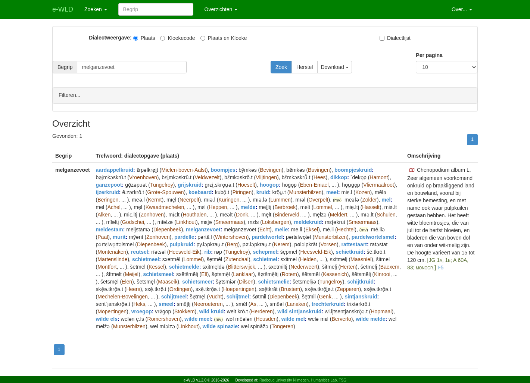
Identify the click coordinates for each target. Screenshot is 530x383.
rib (207, 251)
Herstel (304, 67)
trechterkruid (328, 304)
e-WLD (62, 9)
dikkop (338, 177)
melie (281, 229)
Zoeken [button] (95, 9)
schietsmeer (197, 281)
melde (247, 207)
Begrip (64, 67)
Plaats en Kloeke (223, 38)
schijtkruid (360, 281)
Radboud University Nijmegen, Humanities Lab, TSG (302, 380)
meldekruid (308, 222)
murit (119, 237)
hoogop (269, 184)
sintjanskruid (360, 296)
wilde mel (293, 319)
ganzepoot (109, 184)
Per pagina (429, 55)
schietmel (265, 259)
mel (385, 199)
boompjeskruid (353, 169)
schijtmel (238, 296)
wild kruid (211, 311)
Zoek (281, 67)
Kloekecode (177, 38)
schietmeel (145, 259)
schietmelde (184, 266)
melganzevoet (203, 229)
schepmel (265, 251)
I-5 (440, 267)
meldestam (109, 229)
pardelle (184, 237)
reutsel (139, 251)
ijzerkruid (107, 192)
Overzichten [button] (221, 9)
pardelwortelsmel (373, 237)
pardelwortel (267, 237)
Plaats (144, 38)
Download (334, 67)
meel (332, 192)
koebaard (200, 192)
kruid (262, 192)
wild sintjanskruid (299, 311)
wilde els (107, 319)
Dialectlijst (395, 38)
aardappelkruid (114, 169)
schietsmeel (158, 274)
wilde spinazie (220, 326)
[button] (412, 170)
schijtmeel (174, 296)
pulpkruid (181, 244)
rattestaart (354, 244)
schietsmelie (273, 281)
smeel (166, 304)
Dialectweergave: (110, 38)
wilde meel (197, 319)
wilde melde (370, 319)
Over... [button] (462, 9)
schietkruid (350, 251)
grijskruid (190, 184)
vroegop (141, 311)
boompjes (223, 169)
